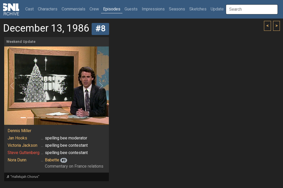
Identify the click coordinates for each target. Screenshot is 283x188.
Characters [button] (47, 9)
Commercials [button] (73, 9)
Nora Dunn (17, 160)
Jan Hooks (17, 138)
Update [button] (217, 9)
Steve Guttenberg (23, 153)
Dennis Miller (19, 131)
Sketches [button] (198, 9)
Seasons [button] (177, 9)
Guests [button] (131, 9)
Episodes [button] (111, 9)
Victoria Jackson (22, 145)
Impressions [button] (153, 9)
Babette (52, 160)
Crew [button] (94, 9)
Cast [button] (30, 9)
